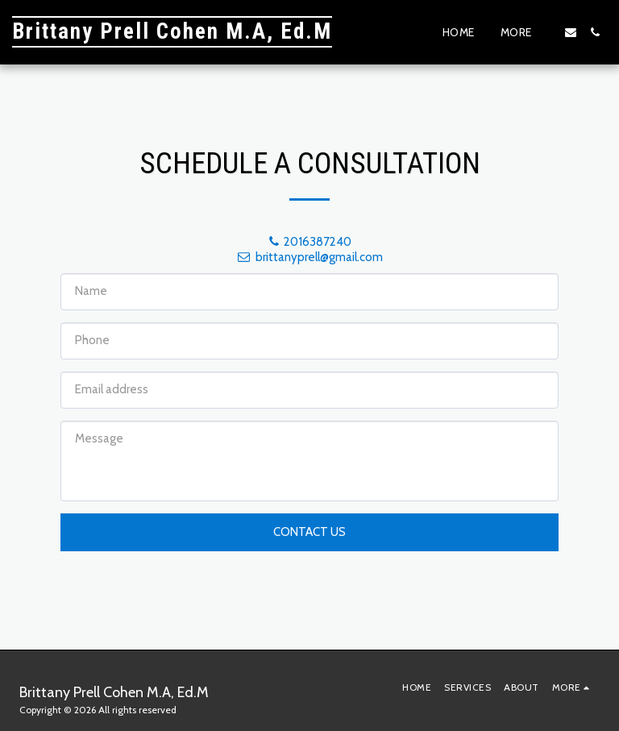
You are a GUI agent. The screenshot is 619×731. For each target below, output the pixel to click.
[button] (570, 32)
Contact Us (309, 532)
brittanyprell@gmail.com (309, 257)
